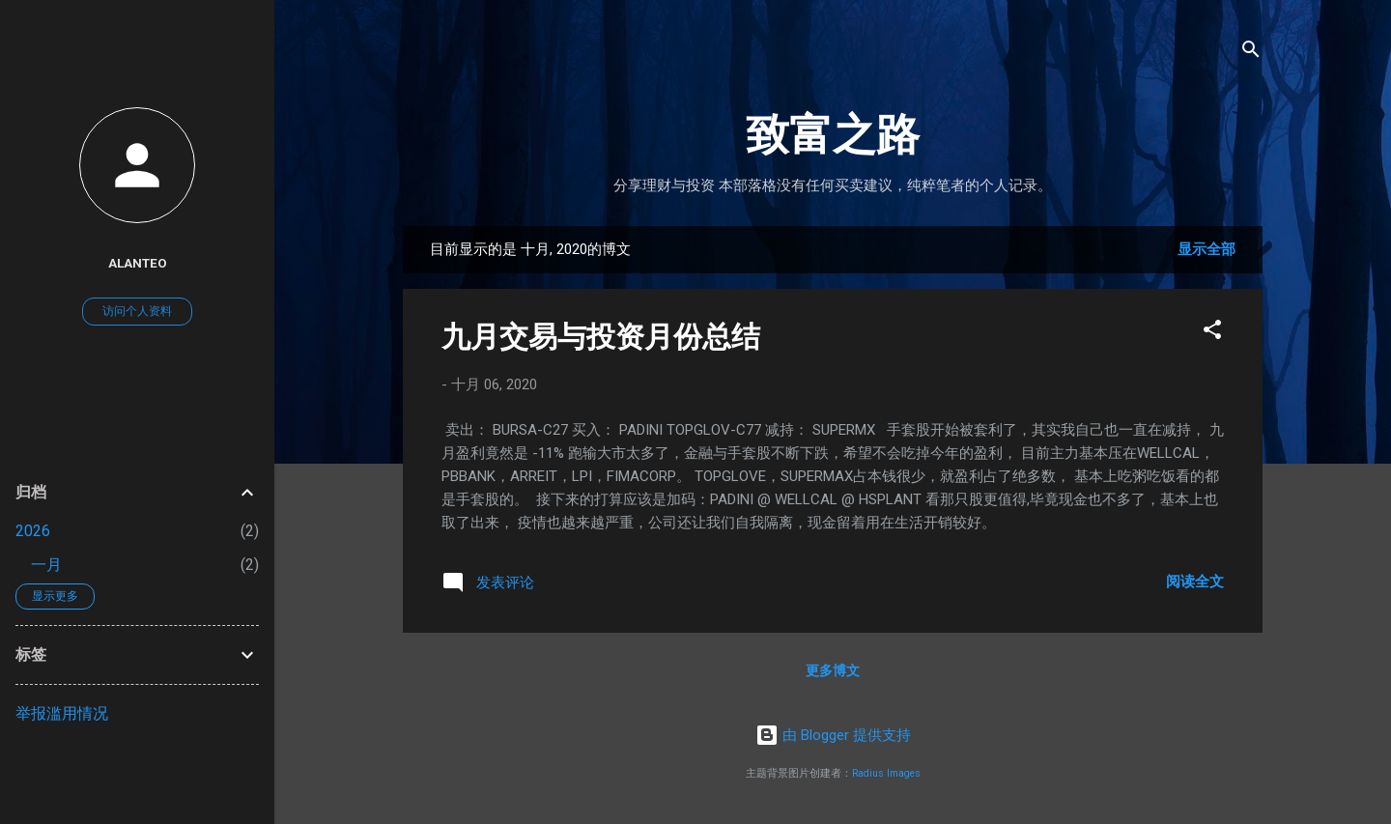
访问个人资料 (137, 311)
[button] (1212, 333)
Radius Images (886, 773)
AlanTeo (137, 262)
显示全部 (1206, 249)
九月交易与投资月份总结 (600, 337)
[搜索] (1251, 52)
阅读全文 (1195, 581)
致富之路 (833, 134)
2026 (32, 531)
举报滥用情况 (61, 713)
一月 (46, 564)
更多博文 (833, 670)
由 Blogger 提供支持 (833, 735)
